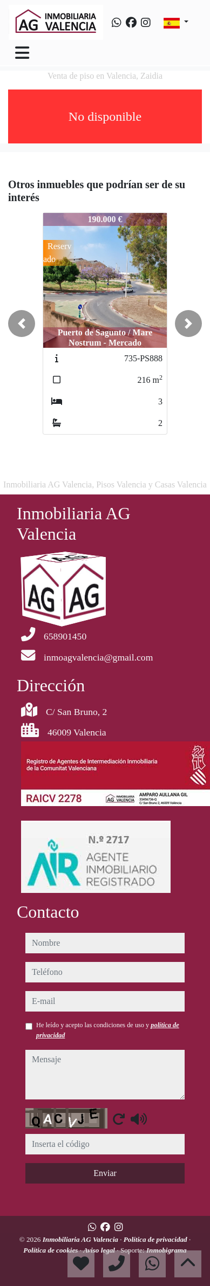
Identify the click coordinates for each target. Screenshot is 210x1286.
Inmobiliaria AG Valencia (81, 1239)
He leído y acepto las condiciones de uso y (107, 1030)
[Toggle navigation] (22, 53)
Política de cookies (51, 1250)
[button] (21, 323)
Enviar (105, 1173)
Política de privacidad (156, 1239)
